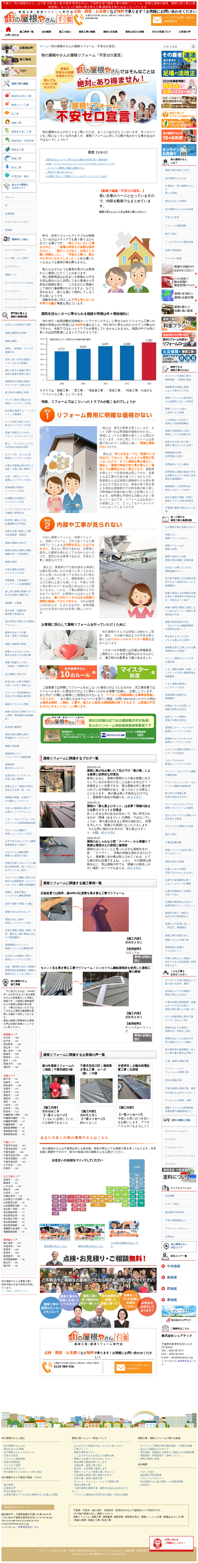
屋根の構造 (11, 341)
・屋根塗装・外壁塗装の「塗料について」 (160, 1455)
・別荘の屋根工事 (81, 1484)
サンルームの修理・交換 (178, 1100)
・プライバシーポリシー (151, 1478)
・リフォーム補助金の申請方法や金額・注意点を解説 (100, 1494)
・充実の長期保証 (10, 1462)
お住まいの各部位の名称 (18, 324)
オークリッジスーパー (17, 299)
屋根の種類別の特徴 (15, 333)
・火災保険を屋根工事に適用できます (92, 1475)
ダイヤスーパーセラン (177, 1131)
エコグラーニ (12, 266)
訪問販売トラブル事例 (177, 464)
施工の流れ (171, 233)
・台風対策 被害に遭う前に (87, 1465)
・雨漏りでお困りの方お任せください (92, 1458)
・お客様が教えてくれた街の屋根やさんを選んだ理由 (29, 1494)
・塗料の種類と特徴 (148, 1458)
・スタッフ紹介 (146, 1471)
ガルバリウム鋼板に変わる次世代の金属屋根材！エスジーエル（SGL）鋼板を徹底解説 (20, 881)
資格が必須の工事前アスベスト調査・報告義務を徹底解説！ (20, 715)
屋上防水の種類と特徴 (17, 392)
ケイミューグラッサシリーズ (20, 307)
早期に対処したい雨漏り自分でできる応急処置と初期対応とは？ (180, 962)
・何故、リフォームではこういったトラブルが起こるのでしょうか (79, 163)
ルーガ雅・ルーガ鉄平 (17, 258)
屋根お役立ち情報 (174, 861)
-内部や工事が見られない (58, 172)
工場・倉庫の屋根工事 (177, 1061)
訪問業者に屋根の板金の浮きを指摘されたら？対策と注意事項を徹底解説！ (180, 475)
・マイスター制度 (10, 1465)
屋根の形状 (11, 561)
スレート (9, 197)
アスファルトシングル (17, 221)
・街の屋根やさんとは (13, 1445)
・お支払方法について (13, 1468)
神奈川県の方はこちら (90, 1246)
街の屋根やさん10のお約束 (179, 209)
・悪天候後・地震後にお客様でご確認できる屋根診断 (166, 1452)
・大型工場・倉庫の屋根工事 (87, 1478)
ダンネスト (171, 1164)
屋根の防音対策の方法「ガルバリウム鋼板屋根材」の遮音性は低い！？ (180, 625)
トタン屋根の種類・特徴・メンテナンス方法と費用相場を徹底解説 (180, 673)
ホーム (44, 46)
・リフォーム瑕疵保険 (13, 1458)
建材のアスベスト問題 (17, 704)
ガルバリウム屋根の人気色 (179, 826)
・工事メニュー (80, 1449)
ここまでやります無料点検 (179, 242)
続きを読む (134, 797)
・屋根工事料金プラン (83, 1452)
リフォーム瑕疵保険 (175, 225)
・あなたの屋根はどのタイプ (153, 1449)
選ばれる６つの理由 (175, 201)
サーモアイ (171, 1139)
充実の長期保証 (173, 250)
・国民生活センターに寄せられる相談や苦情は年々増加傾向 (76, 159)
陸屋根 (8, 230)
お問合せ (170, 1236)
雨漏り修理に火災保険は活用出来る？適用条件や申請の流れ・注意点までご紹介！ (180, 596)
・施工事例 (7, 1484)
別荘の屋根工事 (173, 1080)
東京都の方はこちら (55, 1246)
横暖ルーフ (11, 274)
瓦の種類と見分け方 (15, 674)
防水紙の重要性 (13, 727)
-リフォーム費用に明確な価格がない (64, 168)
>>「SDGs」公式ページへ (15, 1291)
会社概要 (170, 1195)
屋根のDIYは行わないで (17, 911)
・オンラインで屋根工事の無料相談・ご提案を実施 (165, 1445)
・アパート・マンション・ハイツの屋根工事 (95, 1481)
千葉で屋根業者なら (175, 1220)
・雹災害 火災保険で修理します (89, 1468)
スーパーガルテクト (15, 250)
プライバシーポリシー (177, 1228)
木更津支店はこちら (28, 1527)
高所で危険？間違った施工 (19, 903)
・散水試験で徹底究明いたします (89, 1462)
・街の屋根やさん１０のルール (17, 1452)
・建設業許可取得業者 (150, 1475)
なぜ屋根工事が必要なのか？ (180, 527)
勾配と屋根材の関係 (15, 644)
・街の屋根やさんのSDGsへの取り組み (21, 1471)
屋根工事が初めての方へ (178, 170)
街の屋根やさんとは (175, 178)
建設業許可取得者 (174, 1212)
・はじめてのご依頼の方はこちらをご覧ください (97, 1445)
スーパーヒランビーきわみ (19, 282)
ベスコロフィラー (174, 1147)
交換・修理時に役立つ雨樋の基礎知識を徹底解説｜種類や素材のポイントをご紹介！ (20, 970)
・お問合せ (144, 1484)
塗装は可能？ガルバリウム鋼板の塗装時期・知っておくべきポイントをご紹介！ (20, 866)
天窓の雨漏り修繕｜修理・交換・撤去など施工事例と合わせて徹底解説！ (20, 934)
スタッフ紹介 (172, 1204)
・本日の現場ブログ (12, 1491)
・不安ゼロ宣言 (9, 1455)
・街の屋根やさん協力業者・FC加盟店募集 (160, 1481)
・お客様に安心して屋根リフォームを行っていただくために (76, 176)
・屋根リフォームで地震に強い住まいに (93, 1471)
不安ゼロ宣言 (172, 217)
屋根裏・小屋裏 (13, 603)
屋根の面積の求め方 (15, 542)
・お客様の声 (8, 1488)
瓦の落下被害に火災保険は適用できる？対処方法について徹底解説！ (180, 582)
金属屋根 (9, 213)
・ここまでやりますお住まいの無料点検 (93, 1455)
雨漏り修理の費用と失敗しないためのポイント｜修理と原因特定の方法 (180, 611)
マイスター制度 (173, 258)
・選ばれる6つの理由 (12, 1449)
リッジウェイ (12, 291)
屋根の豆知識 (12, 746)
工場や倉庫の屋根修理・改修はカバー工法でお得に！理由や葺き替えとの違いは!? (180, 1005)
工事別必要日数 (173, 842)
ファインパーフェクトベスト (180, 1155)
